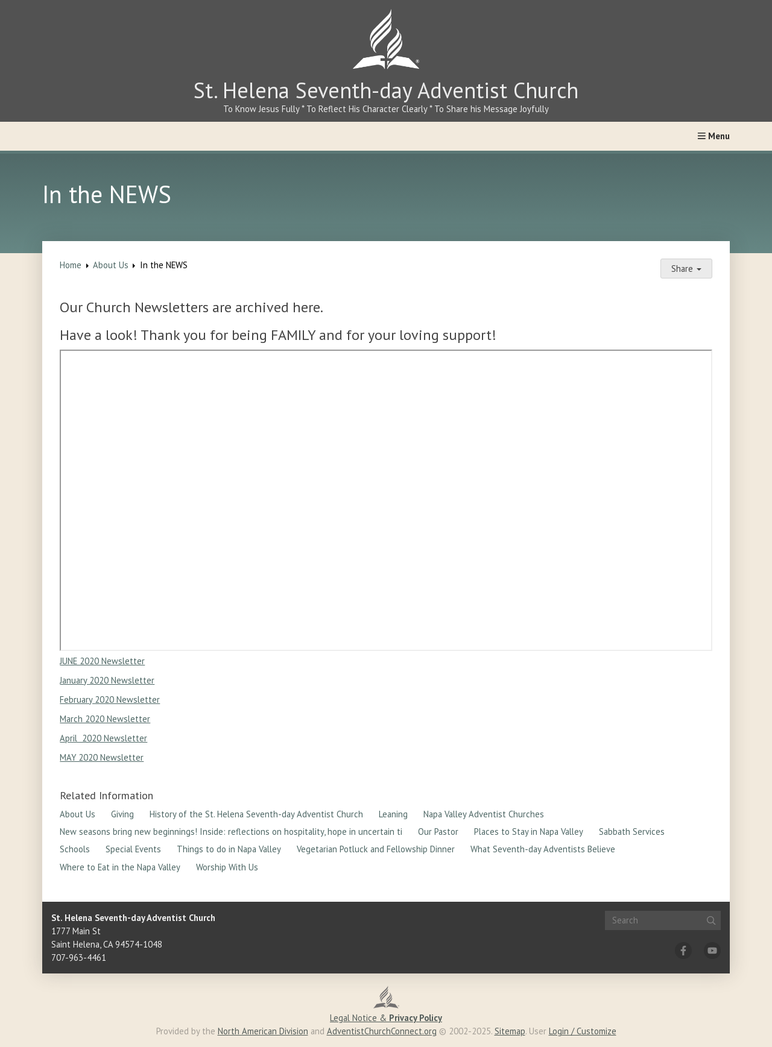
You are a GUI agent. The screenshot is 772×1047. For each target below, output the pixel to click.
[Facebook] (683, 950)
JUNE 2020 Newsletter (102, 661)
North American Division (263, 1031)
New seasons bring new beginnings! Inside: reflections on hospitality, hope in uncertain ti (231, 831)
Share (686, 268)
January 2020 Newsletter (107, 680)
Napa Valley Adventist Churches (483, 814)
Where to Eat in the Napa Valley (120, 867)
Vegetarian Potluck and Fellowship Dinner (376, 849)
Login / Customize (582, 1031)
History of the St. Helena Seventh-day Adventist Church (256, 814)
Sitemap (510, 1031)
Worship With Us (227, 867)
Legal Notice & (386, 1017)
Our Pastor (438, 831)
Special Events (133, 849)
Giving (122, 814)
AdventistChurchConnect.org (382, 1031)
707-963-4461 (78, 957)
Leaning (393, 814)
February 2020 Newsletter (110, 699)
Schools (75, 849)
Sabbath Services (632, 831)
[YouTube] (712, 950)
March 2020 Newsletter (105, 719)
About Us (110, 265)
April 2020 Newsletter (103, 738)
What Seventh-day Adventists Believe (542, 849)
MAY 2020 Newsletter (102, 757)
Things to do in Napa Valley (229, 849)
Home (70, 265)
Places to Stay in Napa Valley (528, 831)
